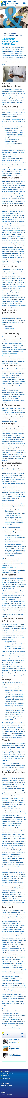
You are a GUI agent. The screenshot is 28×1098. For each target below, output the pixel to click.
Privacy (2, 1089)
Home (5, 33)
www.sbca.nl (16, 119)
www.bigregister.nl (14, 230)
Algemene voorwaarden (6, 1085)
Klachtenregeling (5, 1083)
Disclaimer (3, 1092)
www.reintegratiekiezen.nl (9, 567)
